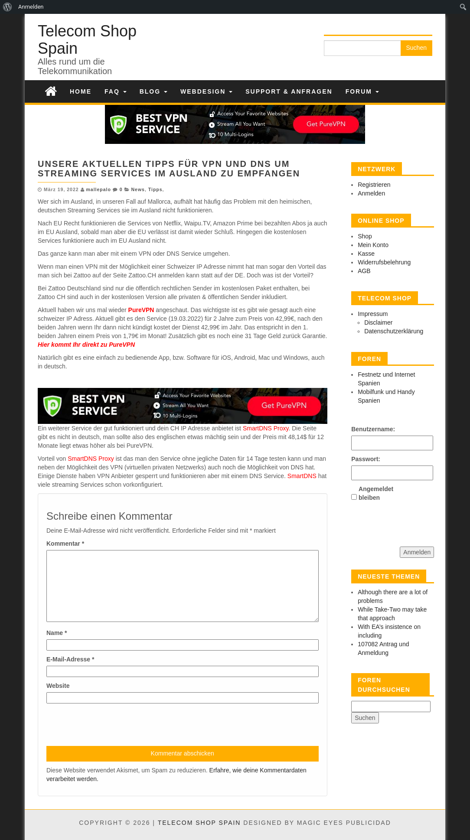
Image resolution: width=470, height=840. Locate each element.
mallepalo (98, 189)
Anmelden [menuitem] (31, 6)
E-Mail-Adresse (70, 659)
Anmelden (371, 193)
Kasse (366, 253)
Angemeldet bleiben (374, 493)
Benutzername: (366, 429)
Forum (362, 91)
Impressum (373, 313)
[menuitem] (7, 7)
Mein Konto (373, 244)
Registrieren (374, 184)
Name (56, 632)
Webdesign (206, 91)
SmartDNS (301, 475)
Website (57, 685)
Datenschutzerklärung (393, 331)
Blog (153, 91)
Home (80, 91)
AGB (364, 270)
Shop (365, 236)
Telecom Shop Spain (87, 39)
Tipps (155, 189)
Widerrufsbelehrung (384, 262)
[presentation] (112, 725)
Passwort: (365, 459)
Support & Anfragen (288, 91)
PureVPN (141, 309)
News (137, 189)
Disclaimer (378, 322)
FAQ (115, 91)
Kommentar (65, 543)
